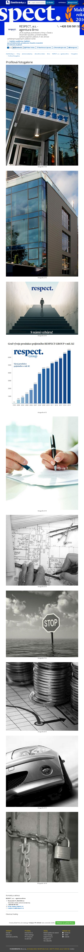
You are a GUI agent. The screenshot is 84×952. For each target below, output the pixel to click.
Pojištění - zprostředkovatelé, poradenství (19, 42)
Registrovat (72, 2)
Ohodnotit (17, 47)
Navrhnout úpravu (44, 47)
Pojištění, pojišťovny (16, 41)
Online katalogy (29, 935)
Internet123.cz (29, 933)
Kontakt (8, 933)
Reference (9, 935)
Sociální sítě (28, 939)
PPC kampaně (29, 937)
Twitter (65, 935)
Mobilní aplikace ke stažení (51, 933)
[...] (38, 2)
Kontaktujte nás (59, 47)
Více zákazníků (48, 941)
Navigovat (72, 47)
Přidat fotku (29, 47)
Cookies (72, 949)
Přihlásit (62, 2)
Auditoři (19, 45)
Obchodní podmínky (12, 937)
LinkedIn (65, 937)
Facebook (66, 933)
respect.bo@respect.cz (16, 908)
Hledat (50, 2)
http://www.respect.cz (15, 906)
